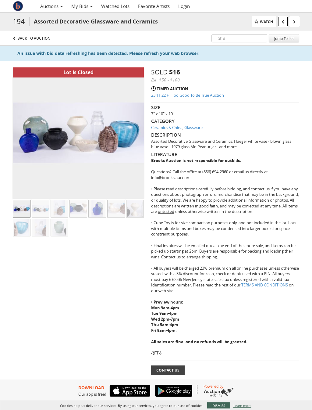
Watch (266, 21)
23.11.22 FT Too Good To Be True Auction (187, 95)
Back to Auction (33, 38)
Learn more (242, 405)
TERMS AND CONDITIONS (265, 285)
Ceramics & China (167, 127)
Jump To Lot (284, 38)
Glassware (193, 127)
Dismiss (218, 405)
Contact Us (167, 370)
